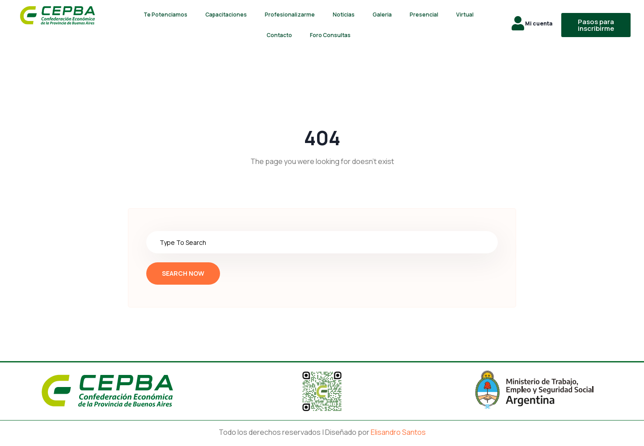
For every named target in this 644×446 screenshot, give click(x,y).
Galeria (382, 14)
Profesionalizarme (290, 14)
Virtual (465, 14)
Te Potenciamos (165, 14)
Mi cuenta (538, 23)
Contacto (279, 35)
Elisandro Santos (398, 432)
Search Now (183, 273)
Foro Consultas (330, 35)
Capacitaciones (226, 14)
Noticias (344, 14)
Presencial (424, 14)
